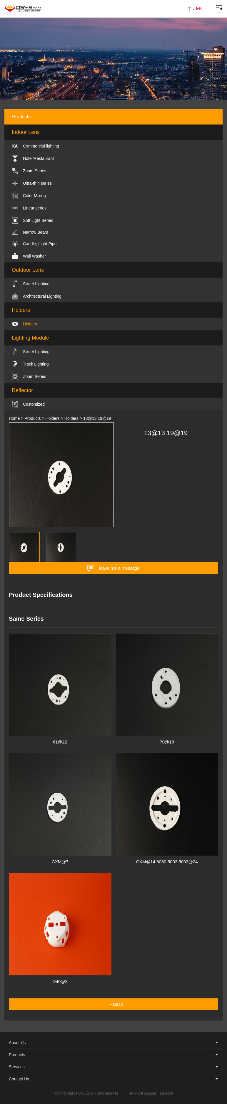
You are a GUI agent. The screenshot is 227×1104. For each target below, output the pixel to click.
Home (14, 418)
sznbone (166, 1093)
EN (199, 8)
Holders (53, 418)
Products (32, 418)
